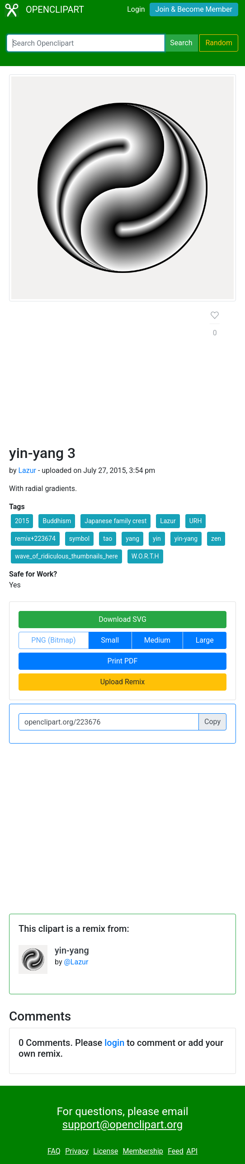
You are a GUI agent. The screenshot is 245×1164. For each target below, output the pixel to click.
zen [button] (216, 538)
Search (181, 42)
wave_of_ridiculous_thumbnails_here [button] (66, 556)
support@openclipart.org (122, 1124)
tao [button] (107, 538)
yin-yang (72, 950)
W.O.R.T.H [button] (145, 556)
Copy (212, 721)
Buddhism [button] (56, 521)
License (105, 1151)
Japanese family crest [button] (115, 521)
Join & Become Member (193, 9)
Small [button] (110, 640)
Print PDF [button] (123, 661)
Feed (176, 1151)
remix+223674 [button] (35, 538)
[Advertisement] (102, 376)
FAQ (54, 1151)
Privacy (77, 1151)
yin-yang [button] (186, 538)
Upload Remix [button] (122, 681)
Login (136, 9)
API (192, 1151)
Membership (142, 1151)
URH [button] (195, 521)
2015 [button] (22, 521)
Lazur (27, 470)
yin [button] (157, 538)
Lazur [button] (168, 521)
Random (218, 42)
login (114, 1042)
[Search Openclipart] (86, 43)
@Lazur (76, 962)
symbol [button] (79, 538)
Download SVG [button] (122, 619)
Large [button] (205, 640)
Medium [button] (157, 640)
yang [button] (132, 538)
